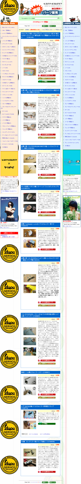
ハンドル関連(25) (69, 97)
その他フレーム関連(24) (71, 82)
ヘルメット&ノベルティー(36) (72, 139)
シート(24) (67, 67)
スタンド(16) (68, 70)
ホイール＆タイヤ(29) (70, 112)
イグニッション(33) (70, 94)
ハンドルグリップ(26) (7, 100)
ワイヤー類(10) (68, 58)
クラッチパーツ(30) (7, 43)
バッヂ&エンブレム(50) (71, 73)
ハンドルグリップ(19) (70, 100)
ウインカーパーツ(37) (7, 91)
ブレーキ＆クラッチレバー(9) (72, 106)
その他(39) (5, 147)
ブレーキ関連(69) (6, 103)
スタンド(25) (5, 70)
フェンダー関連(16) (70, 127)
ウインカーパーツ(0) (70, 91)
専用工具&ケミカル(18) (71, 136)
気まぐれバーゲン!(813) (8, 27)
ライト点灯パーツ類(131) (8, 88)
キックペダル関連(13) (7, 52)
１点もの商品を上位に (47, 29)
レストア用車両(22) (7, 33)
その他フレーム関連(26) (8, 82)
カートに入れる (33, 434)
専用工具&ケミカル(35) (8, 138)
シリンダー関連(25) (7, 40)
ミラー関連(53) (6, 120)
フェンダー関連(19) (7, 129)
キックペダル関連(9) (70, 52)
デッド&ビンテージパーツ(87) (10, 135)
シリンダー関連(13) (70, 40)
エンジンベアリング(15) (8, 49)
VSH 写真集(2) (6, 30)
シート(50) (5, 67)
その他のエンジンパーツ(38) (9, 55)
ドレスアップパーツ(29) (71, 130)
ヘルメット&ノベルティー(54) (10, 141)
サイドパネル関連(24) (7, 76)
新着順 (27, 29)
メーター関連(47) (6, 123)
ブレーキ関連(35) (69, 103)
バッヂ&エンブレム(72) (8, 73)
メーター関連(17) (69, 121)
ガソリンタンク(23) (70, 85)
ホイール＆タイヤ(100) (8, 114)
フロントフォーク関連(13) (71, 124)
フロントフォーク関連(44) (9, 126)
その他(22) (67, 145)
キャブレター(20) (69, 64)
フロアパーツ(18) (69, 79)
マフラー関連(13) (69, 115)
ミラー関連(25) (68, 118)
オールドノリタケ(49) (7, 144)
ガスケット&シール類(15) (71, 46)
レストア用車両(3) (69, 33)
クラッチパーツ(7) (69, 43)
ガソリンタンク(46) (7, 85)
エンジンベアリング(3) (70, 49)
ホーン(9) (67, 109)
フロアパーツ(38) (6, 79)
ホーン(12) (5, 111)
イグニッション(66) (7, 94)
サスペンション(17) (7, 61)
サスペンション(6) (69, 61)
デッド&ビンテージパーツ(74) (72, 133)
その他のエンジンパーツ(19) (72, 55)
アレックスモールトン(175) (72, 142)
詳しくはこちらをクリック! (70, 191)
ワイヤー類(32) (6, 58)
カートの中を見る (45, 434)
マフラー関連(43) (6, 117)
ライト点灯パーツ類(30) (71, 88)
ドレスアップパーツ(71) (8, 132)
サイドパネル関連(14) (70, 76)
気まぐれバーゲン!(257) (71, 27)
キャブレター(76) (6, 64)
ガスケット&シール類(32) (8, 46)
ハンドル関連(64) (6, 97)
